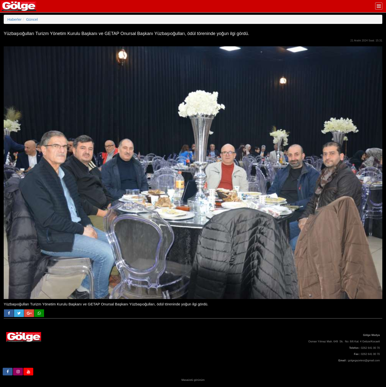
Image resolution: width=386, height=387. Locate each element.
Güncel (32, 19)
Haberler (14, 19)
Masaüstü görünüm (193, 379)
